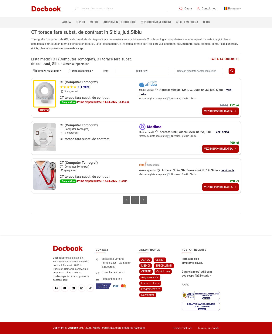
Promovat (44, 110)
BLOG (206, 22)
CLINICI (80, 22)
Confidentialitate (182, 327)
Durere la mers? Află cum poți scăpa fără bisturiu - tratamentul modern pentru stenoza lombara (197, 274)
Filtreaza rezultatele (46, 70)
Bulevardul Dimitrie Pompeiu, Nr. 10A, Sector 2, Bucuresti (116, 262)
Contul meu (209, 8)
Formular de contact (113, 272)
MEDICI (94, 22)
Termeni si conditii (208, 327)
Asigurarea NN (149, 277)
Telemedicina (187, 22)
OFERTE (146, 271)
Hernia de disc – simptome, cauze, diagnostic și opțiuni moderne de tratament (195, 261)
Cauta (188, 8)
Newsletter (147, 294)
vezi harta (222, 132)
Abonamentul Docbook (120, 22)
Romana (233, 8)
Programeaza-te (150, 288)
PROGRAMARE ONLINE (156, 22)
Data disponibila (80, 70)
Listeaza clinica (150, 283)
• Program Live (68, 102)
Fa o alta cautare (225, 59)
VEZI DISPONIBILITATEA (220, 111)
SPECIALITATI (164, 265)
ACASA (67, 22)
